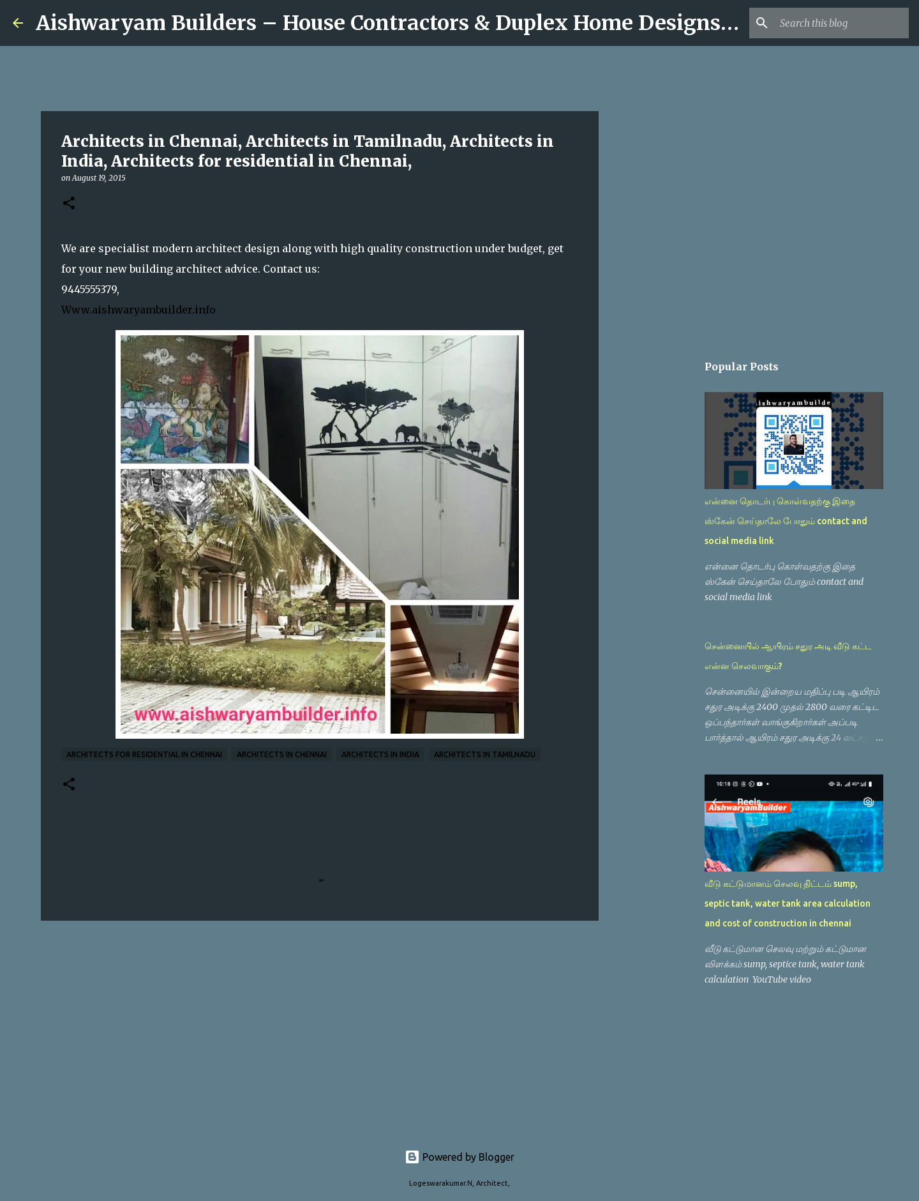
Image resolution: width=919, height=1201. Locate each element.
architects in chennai (282, 754)
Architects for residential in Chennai (144, 754)
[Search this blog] (842, 23)
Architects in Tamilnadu (484, 754)
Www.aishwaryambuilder (126, 309)
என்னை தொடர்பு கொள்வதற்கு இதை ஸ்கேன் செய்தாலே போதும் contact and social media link (786, 521)
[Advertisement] (320, 1029)
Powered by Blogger (459, 1157)
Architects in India (380, 754)
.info (204, 309)
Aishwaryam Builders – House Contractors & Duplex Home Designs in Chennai (436, 23)
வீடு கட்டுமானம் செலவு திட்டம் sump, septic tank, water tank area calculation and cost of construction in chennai (787, 903)
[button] (69, 204)
